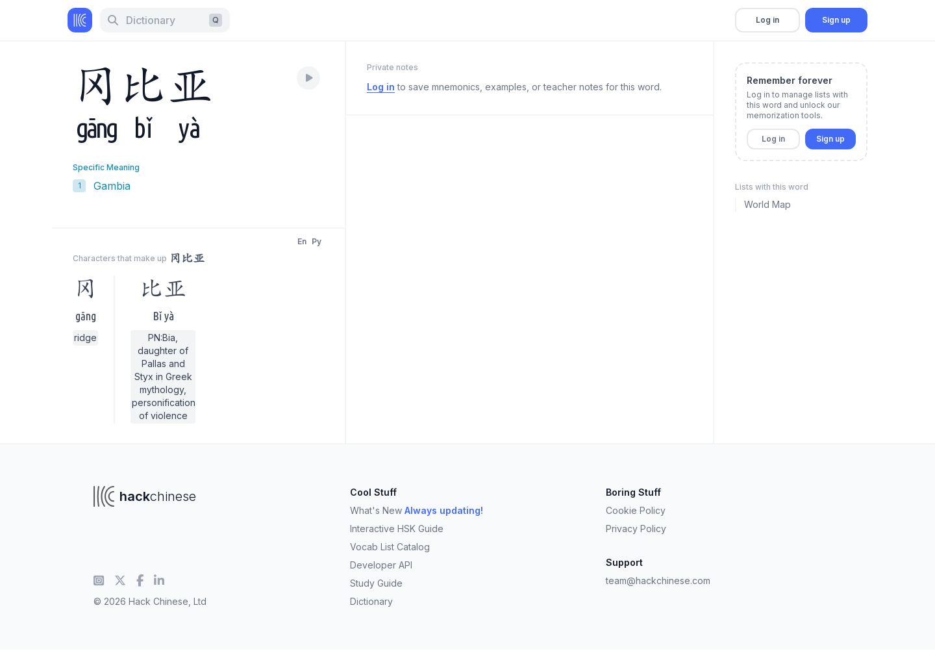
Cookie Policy (636, 510)
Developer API (381, 564)
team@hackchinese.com (658, 580)
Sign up (836, 20)
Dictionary (371, 601)
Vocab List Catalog (390, 546)
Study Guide (376, 583)
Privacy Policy (636, 528)
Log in (767, 20)
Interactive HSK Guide (396, 528)
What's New (416, 510)
